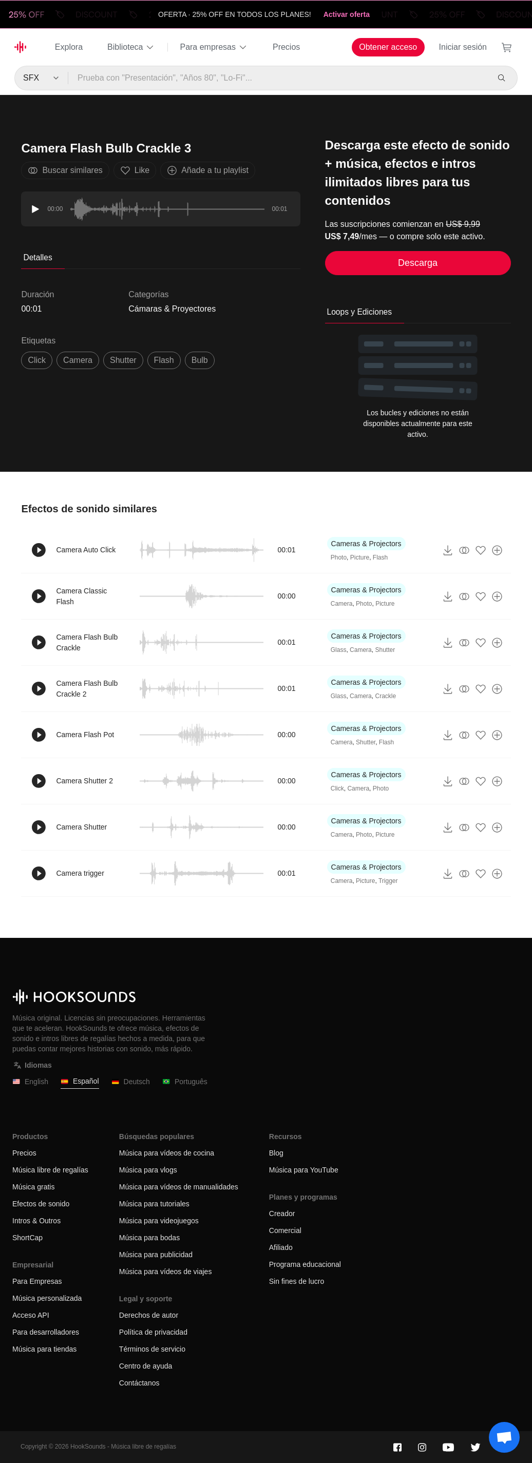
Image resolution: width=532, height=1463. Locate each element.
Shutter (385, 649)
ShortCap (27, 1238)
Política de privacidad (153, 1332)
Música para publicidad (156, 1254)
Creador (282, 1213)
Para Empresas (37, 1281)
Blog (276, 1153)
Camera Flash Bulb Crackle (87, 642)
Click (337, 788)
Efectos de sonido (40, 1204)
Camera (77, 360)
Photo (339, 557)
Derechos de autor (148, 1315)
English (30, 1081)
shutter (123, 360)
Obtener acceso (388, 47)
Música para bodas (149, 1238)
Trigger (388, 880)
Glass (339, 649)
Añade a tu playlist (208, 170)
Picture (359, 557)
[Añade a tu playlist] (497, 550)
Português (184, 1081)
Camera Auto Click (86, 550)
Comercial (285, 1230)
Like (134, 170)
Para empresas (214, 47)
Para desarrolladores (45, 1332)
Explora (69, 47)
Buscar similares (65, 170)
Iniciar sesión (463, 47)
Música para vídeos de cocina (166, 1153)
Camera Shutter (81, 827)
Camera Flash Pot (85, 734)
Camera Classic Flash (81, 596)
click (37, 360)
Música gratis (33, 1187)
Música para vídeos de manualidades (178, 1187)
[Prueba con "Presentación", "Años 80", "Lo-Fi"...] (278, 78)
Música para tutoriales (154, 1204)
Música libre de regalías (50, 1170)
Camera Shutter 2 (84, 781)
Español (80, 1081)
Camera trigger (80, 873)
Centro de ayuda (146, 1366)
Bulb (200, 360)
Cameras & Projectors (366, 544)
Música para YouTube (303, 1170)
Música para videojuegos (159, 1221)
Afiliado (281, 1247)
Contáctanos (139, 1383)
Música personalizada (47, 1298)
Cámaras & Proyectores (172, 308)
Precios (286, 47)
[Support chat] (504, 1437)
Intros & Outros (36, 1221)
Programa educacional (305, 1264)
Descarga (418, 263)
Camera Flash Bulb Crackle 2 (87, 688)
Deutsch (130, 1081)
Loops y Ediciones (359, 311)
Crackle (385, 696)
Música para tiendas (44, 1349)
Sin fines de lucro (296, 1281)
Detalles (37, 257)
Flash (164, 360)
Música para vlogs (148, 1170)
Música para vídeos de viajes (165, 1271)
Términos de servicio (152, 1349)
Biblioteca (131, 47)
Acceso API (30, 1315)
